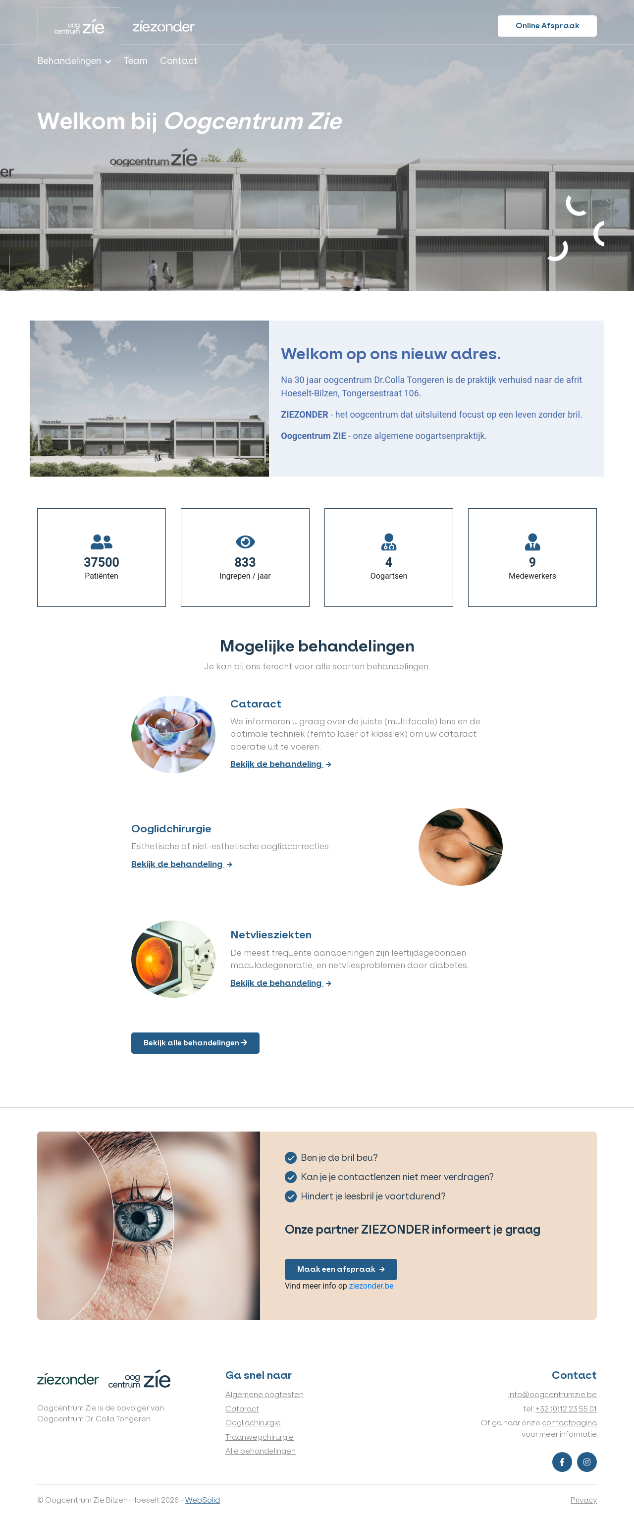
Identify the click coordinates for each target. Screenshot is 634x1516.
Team (135, 60)
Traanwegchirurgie (259, 1437)
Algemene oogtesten (264, 1394)
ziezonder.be (371, 1286)
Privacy (584, 1500)
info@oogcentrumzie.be (552, 1394)
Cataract (242, 1408)
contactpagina (569, 1422)
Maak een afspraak (341, 1269)
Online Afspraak (548, 25)
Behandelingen (69, 60)
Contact (179, 60)
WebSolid (202, 1500)
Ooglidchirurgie (253, 1422)
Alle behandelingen (260, 1451)
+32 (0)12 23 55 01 (566, 1408)
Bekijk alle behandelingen (195, 1042)
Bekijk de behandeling (280, 764)
